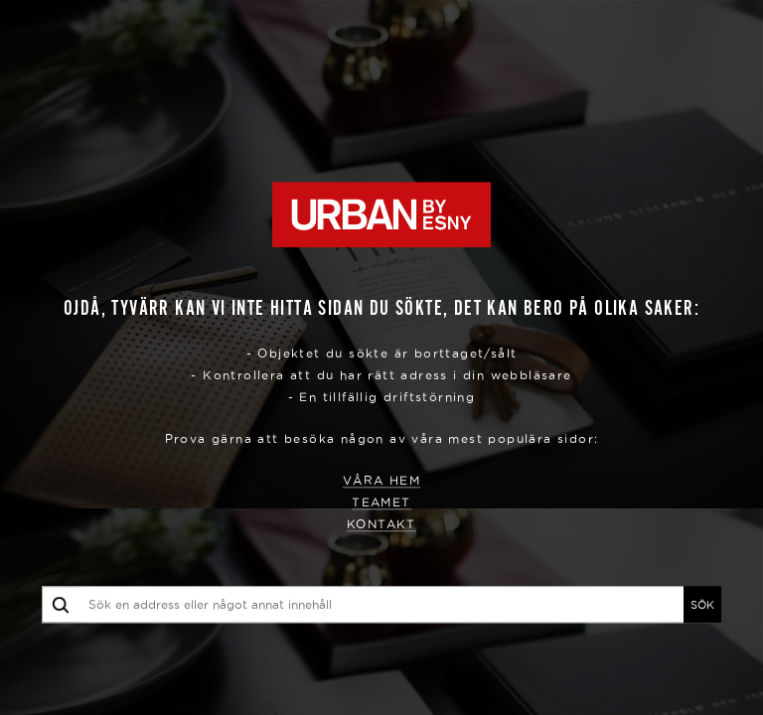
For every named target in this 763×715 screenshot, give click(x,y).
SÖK (702, 605)
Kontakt (381, 524)
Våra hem (381, 481)
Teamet (381, 503)
